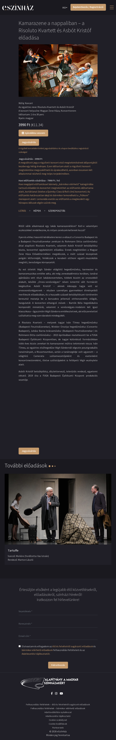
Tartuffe (13, 550)
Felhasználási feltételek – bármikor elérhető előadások (58, 708)
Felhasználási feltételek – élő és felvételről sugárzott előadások (58, 704)
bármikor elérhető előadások (37, 650)
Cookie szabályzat (58, 720)
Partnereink (58, 727)
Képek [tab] (37, 210)
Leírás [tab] (22, 210)
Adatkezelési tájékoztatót (36, 653)
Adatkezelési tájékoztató (58, 716)
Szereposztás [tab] (57, 210)
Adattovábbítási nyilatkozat (58, 712)
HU (64, 7)
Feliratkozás (58, 665)
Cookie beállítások (58, 723)
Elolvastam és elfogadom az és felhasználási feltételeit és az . (59, 650)
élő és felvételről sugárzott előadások (72, 646)
